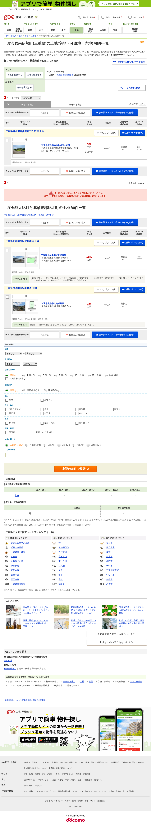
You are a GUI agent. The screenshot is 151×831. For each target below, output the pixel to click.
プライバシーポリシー (54, 801)
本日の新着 (35, 444)
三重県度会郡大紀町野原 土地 (21, 288)
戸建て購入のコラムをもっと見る (117, 634)
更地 (11, 400)
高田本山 (63, 556)
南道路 (82, 409)
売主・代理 (49, 423)
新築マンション (30, 780)
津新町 (62, 584)
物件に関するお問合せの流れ (97, 762)
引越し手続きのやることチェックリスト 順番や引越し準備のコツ (35, 623)
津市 (108, 552)
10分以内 (79, 375)
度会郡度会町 (68, 75)
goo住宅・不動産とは (32, 762)
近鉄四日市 (64, 547)
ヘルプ (67, 801)
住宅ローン (98, 780)
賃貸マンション (68, 774)
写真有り (13, 432)
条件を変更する (24, 87)
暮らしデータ (78, 791)
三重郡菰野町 (112, 570)
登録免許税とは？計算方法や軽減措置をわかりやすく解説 (131, 610)
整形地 (117, 409)
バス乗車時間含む (17, 378)
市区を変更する (15, 75)
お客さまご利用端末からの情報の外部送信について (63, 762)
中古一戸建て (69, 681)
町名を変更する (34, 75)
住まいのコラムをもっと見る (117, 642)
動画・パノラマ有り (45, 432)
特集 (25, 791)
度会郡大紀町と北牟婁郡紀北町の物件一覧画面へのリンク (29, 215)
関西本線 (15, 575)
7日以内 (80, 444)
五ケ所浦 (8, 660)
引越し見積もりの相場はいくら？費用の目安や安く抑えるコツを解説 (83, 623)
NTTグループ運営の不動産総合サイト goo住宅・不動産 (28, 9)
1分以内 (31, 375)
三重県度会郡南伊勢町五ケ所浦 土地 (25, 131)
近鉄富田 (63, 552)
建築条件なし (33, 390)
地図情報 (130, 791)
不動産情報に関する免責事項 (33, 700)
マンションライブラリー (46, 791)
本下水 (47, 413)
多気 (61, 579)
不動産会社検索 (64, 791)
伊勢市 (109, 566)
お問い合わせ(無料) (132, 132)
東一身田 (63, 561)
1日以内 (51, 444)
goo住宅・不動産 (9, 762)
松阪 (61, 575)
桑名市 (109, 543)
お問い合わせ (77, 801)
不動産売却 (28, 786)
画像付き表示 (75, 104)
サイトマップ (90, 801)
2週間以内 (96, 444)
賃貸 (91, 681)
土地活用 (38, 786)
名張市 (109, 584)
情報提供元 (115, 762)
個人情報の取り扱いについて (35, 768)
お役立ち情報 (7, 791)
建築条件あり (54, 390)
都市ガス (83, 413)
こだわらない (16, 444)
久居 (61, 570)
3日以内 (66, 444)
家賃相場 (86, 774)
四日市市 (110, 547)
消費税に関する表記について (60, 768)
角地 (46, 409)
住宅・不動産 (136, 681)
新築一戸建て (57, 780)
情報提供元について (13, 700)
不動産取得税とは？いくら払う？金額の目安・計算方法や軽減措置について (83, 610)
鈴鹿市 (109, 556)
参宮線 (14, 556)
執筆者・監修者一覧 (117, 791)
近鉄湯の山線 (17, 561)
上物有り (48, 400)
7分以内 (63, 375)
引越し (32, 791)
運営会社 (101, 801)
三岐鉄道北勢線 (18, 584)
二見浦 (62, 566)
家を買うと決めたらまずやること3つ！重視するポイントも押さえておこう (36, 610)
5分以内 (47, 375)
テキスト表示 (27, 104)
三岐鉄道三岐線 (18, 552)
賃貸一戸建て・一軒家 (51, 774)
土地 (82, 681)
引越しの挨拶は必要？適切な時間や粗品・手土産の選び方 (131, 623)
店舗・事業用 (34, 774)
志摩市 (59, 75)
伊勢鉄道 (15, 566)
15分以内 (96, 375)
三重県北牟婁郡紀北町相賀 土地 (22, 241)
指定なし (14, 375)
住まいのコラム (100, 791)
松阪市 (109, 561)
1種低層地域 (15, 409)
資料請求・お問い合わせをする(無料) (114, 112)
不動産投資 (87, 780)
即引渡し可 (84, 423)
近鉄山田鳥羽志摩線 (20, 543)
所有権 (12, 423)
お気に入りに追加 (75, 112)
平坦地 (12, 413)
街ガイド (88, 791)
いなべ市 (110, 575)
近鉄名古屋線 (17, 547)
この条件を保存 (133, 88)
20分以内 (113, 375)
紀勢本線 (15, 570)
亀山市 (109, 579)
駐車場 (78, 774)
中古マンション (44, 780)
